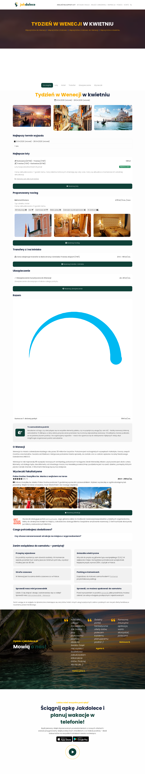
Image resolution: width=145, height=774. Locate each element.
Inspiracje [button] (111, 5)
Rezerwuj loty (72, 186)
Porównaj (114, 576)
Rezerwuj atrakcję (72, 513)
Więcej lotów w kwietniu (110, 30)
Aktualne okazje (83, 5)
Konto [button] (126, 5)
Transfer (72, 85)
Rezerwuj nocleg (72, 243)
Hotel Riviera (23, 200)
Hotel (63, 85)
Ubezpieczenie (85, 85)
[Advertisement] (72, 63)
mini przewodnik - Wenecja (39, 595)
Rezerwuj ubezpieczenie (73, 289)
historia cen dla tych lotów (28, 179)
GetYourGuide (51, 519)
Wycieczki (98, 85)
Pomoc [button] (120, 5)
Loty (56, 85)
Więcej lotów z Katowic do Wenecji (83, 30)
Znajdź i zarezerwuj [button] (98, 5)
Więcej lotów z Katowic (57, 30)
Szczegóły (47, 85)
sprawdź (104, 593)
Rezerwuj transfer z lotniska (72, 264)
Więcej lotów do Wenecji (35, 30)
